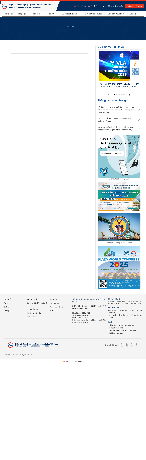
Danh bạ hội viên (32, 299)
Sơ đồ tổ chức (54, 299)
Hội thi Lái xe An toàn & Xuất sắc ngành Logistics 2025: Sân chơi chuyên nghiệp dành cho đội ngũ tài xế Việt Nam (116, 110)
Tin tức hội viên (32, 317)
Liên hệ (6, 311)
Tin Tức (52, 14)
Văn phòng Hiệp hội (56, 307)
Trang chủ (8, 14)
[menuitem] (80, 6)
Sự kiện (6, 307)
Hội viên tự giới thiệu (34, 313)
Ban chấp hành (54, 303)
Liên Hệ (133, 14)
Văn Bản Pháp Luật (116, 14)
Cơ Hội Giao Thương (93, 14)
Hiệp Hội (23, 14)
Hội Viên (38, 14)
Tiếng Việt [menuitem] (81, 6)
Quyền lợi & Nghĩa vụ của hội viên (37, 304)
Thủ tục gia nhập (33, 309)
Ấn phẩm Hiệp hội (70, 14)
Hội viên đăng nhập (115, 6)
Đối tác (51, 311)
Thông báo (7, 303)
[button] (103, 6)
